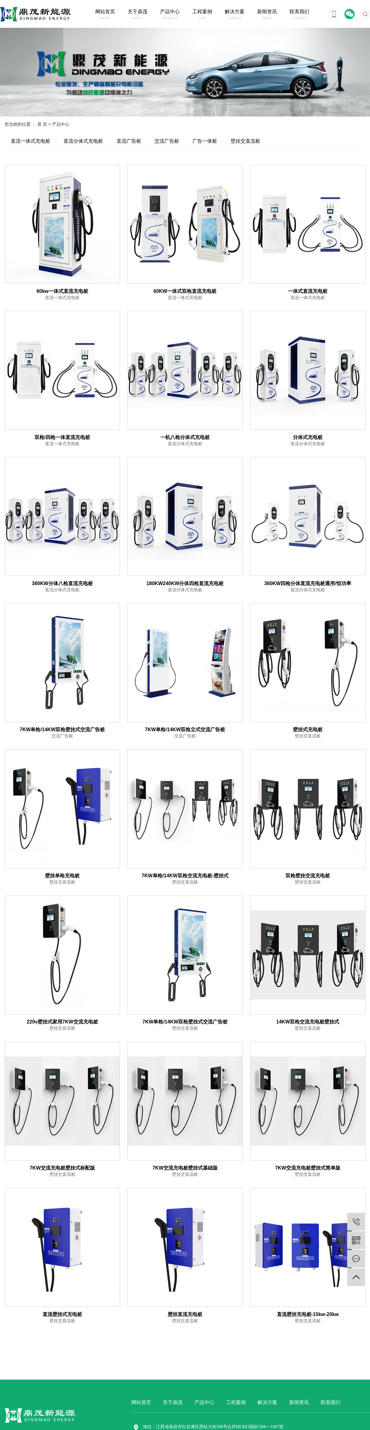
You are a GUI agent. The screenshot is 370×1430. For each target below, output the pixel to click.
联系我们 (299, 15)
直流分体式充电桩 (83, 141)
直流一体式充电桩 (30, 141)
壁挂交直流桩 (245, 141)
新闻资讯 (267, 15)
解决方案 (234, 15)
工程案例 (202, 15)
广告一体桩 (204, 141)
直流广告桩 (129, 141)
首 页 (42, 124)
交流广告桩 (166, 141)
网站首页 (105, 15)
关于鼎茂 (137, 15)
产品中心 (170, 15)
